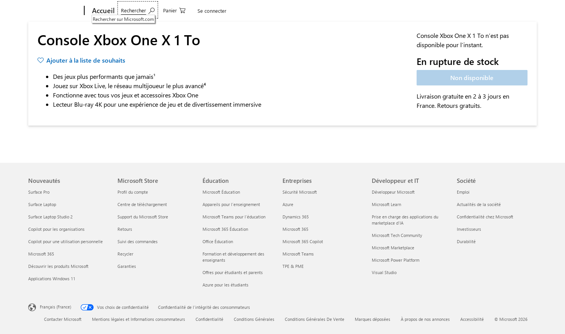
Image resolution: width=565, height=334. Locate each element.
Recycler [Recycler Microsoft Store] (125, 254)
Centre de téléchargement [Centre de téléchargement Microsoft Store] (142, 204)
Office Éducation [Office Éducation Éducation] (218, 241)
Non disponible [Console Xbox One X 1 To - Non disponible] (472, 77)
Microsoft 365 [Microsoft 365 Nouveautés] (41, 254)
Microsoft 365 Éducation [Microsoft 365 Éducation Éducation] (225, 229)
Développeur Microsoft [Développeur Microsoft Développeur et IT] (393, 192)
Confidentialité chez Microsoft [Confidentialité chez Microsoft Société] (485, 217)
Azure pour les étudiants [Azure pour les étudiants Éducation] (225, 285)
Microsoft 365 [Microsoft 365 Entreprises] (295, 229)
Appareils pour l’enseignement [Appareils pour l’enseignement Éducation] (231, 204)
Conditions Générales (254, 319)
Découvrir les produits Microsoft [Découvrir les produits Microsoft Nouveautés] (58, 266)
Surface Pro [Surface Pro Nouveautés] (38, 192)
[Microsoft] (54, 10)
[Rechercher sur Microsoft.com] (446, 10)
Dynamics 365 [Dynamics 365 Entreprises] (295, 217)
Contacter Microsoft (63, 319)
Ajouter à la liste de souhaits (85, 60)
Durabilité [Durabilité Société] (466, 241)
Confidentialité (209, 319)
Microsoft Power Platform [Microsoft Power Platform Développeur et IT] (395, 260)
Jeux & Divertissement (217, 10)
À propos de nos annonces (425, 319)
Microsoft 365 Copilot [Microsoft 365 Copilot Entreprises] (302, 241)
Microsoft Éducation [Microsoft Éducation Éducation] (221, 192)
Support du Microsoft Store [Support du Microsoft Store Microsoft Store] (142, 217)
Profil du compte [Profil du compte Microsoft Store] (132, 192)
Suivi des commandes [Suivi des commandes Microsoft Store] (137, 241)
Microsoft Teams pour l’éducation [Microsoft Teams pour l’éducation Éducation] (234, 217)
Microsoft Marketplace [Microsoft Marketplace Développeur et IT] (393, 247)
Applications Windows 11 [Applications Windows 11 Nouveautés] (51, 278)
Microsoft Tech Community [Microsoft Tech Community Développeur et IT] (397, 235)
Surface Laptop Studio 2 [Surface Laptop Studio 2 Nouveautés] (50, 217)
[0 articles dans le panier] (482, 10)
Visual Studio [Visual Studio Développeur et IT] (384, 272)
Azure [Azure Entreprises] (287, 204)
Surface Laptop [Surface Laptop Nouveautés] (42, 204)
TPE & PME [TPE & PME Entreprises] (293, 266)
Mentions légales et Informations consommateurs (138, 319)
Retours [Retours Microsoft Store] (124, 229)
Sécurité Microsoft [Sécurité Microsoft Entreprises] (299, 192)
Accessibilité (472, 319)
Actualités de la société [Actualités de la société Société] (479, 204)
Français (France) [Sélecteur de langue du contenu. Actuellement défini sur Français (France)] (55, 307)
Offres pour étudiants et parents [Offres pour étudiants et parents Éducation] (233, 272)
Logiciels (168, 10)
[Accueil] (102, 10)
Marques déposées (372, 319)
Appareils (133, 10)
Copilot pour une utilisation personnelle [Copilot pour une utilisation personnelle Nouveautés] (65, 241)
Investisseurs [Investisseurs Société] (469, 229)
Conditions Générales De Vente (314, 319)
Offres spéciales (273, 10)
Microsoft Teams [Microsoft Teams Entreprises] (298, 254)
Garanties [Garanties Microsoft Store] (126, 266)
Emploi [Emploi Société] (463, 192)
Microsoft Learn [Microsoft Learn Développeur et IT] (386, 204)
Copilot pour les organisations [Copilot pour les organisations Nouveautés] (56, 229)
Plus (305, 10)
